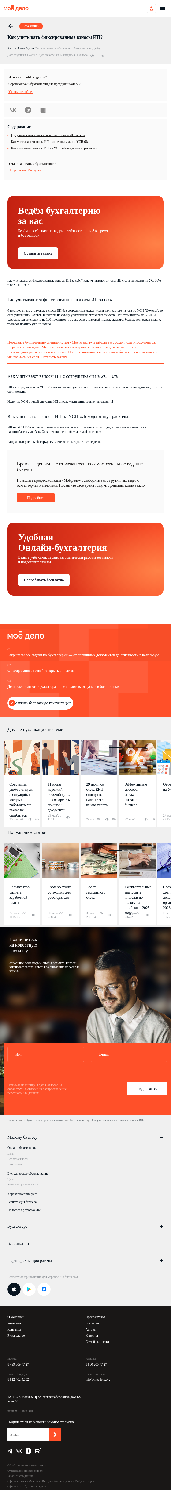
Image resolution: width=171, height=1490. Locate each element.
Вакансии (92, 1323)
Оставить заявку (38, 253)
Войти (151, 8)
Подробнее (35, 498)
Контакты (14, 1329)
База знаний (18, 1243)
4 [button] (137, 747)
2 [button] (126, 747)
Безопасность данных (20, 1476)
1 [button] (115, 747)
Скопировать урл (43, 110)
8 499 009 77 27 (18, 1364)
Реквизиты (14, 1323)
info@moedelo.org (98, 1379)
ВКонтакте (13, 110)
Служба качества (97, 1341)
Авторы (91, 1329)
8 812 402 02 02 (18, 1379)
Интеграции (14, 1164)
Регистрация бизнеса (22, 1202)
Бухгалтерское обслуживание (27, 1173)
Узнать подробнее (20, 91)
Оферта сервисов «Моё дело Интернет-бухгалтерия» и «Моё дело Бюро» (51, 1481)
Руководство (16, 1335)
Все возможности (17, 1159)
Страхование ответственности (25, 1470)
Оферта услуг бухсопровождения (27, 1486)
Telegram (28, 110)
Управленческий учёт (22, 1194)
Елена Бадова (26, 48)
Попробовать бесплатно (44, 580)
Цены (10, 1153)
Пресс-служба (95, 1317)
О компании (15, 1317)
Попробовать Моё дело (24, 170)
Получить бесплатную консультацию (42, 703)
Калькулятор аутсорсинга (22, 1184)
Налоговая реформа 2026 (24, 1210)
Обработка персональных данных (27, 1465)
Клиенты (92, 1335)
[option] (22, 783)
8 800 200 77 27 (96, 1364)
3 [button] (132, 747)
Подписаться (147, 1089)
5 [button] (143, 747)
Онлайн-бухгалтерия (21, 1147)
